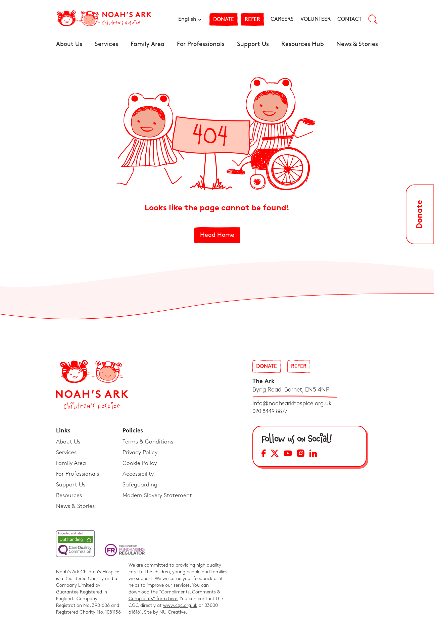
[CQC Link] (75, 543)
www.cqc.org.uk (180, 605)
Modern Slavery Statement (157, 495)
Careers (282, 19)
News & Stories (357, 44)
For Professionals (201, 44)
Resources (69, 495)
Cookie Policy (140, 463)
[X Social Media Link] (275, 454)
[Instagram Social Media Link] (300, 454)
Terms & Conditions (148, 442)
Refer (252, 19)
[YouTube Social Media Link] (288, 454)
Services (106, 44)
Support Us (253, 44)
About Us (69, 44)
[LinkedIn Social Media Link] (313, 454)
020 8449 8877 (269, 411)
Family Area (147, 44)
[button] (190, 19)
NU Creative (172, 612)
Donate (223, 19)
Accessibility (138, 474)
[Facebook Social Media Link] (263, 454)
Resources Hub (302, 44)
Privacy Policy (140, 452)
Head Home (217, 235)
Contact (349, 19)
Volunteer (315, 19)
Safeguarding (140, 484)
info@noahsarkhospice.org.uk (292, 403)
